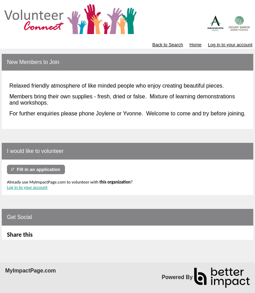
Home (195, 44)
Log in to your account (230, 44)
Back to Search (167, 44)
